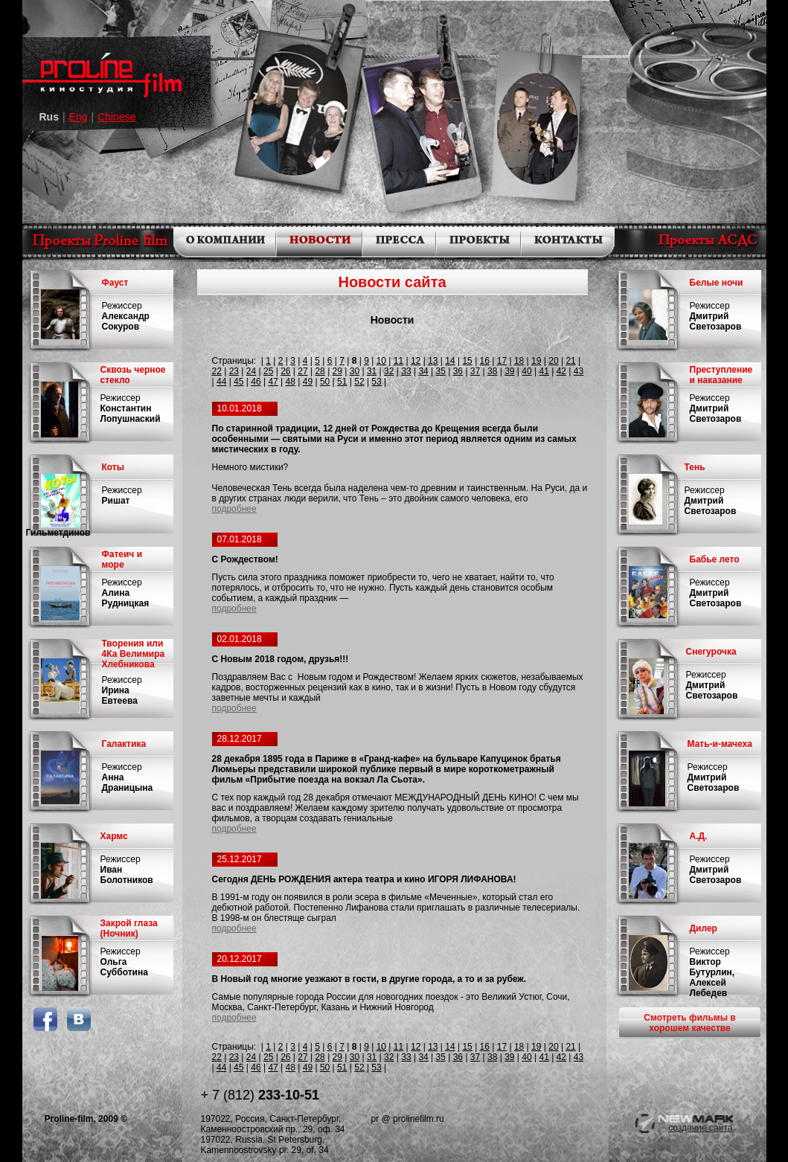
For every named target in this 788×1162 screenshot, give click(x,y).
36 (458, 371)
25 (268, 371)
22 (217, 371)
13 (433, 361)
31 (372, 371)
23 (234, 371)
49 (308, 381)
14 (450, 361)
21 (570, 361)
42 (561, 371)
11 (398, 361)
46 (255, 381)
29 (337, 371)
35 (441, 371)
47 (273, 381)
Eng (78, 117)
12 (415, 361)
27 (302, 371)
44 (221, 381)
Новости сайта (392, 282)
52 (359, 381)
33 (406, 371)
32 (389, 371)
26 (285, 371)
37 (475, 371)
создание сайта (700, 1128)
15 (467, 361)
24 (251, 371)
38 (492, 371)
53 (376, 381)
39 (509, 371)
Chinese (116, 117)
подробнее (234, 509)
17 (502, 361)
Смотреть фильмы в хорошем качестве (689, 1022)
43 (578, 371)
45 (238, 381)
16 (485, 361)
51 (342, 381)
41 (543, 371)
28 (319, 371)
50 (325, 381)
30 (354, 371)
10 (381, 361)
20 (553, 361)
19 (536, 361)
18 (519, 361)
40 (526, 371)
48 (290, 381)
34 (423, 371)
